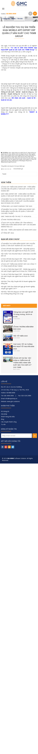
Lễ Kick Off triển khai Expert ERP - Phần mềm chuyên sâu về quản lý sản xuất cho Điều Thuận (18, 550)
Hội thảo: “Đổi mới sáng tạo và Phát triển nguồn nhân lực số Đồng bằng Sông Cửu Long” (18, 583)
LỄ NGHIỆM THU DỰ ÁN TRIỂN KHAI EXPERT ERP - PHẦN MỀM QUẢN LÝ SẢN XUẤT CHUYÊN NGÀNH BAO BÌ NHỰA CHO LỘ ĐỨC (18, 491)
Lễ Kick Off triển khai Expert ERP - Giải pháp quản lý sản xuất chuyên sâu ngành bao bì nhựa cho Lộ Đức (18, 540)
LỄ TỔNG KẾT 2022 (7, 523)
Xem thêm (6, 473)
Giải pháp (4, 704)
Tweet (4, 464)
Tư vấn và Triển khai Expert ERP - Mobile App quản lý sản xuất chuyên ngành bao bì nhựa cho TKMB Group (18, 561)
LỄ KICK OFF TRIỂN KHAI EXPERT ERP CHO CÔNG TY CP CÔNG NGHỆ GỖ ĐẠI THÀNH (18, 556)
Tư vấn (3, 715)
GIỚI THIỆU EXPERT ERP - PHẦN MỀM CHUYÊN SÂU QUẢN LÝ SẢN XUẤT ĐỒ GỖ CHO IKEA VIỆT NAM (18, 485)
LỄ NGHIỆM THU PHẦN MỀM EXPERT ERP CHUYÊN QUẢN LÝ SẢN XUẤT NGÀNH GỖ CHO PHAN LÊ (18, 535)
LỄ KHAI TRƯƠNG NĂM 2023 (10, 510)
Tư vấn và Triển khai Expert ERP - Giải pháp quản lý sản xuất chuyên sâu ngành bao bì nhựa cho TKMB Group (17, 567)
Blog (2, 710)
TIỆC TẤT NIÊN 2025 (20, 626)
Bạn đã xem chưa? (10, 529)
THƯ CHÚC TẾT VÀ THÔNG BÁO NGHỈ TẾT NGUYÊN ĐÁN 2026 (23, 637)
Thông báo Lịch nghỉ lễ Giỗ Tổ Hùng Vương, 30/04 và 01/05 (23, 605)
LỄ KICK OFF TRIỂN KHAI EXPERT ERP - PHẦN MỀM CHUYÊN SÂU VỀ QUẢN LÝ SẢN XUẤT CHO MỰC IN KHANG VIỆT (18, 479)
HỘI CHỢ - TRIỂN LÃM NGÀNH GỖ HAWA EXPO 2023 (18, 520)
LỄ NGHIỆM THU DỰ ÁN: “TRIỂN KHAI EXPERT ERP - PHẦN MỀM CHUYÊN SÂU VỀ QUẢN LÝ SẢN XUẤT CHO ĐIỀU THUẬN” (18, 502)
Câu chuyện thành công (8, 712)
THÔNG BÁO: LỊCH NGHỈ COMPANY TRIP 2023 (16, 497)
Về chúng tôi (5, 702)
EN (35, 13)
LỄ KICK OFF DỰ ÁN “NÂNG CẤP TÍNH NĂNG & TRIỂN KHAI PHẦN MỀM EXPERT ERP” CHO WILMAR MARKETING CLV (18, 515)
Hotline (8, 14)
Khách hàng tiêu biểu (8, 707)
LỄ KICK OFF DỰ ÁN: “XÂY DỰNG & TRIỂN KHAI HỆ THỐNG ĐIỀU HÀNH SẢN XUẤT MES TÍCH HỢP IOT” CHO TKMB (22, 653)
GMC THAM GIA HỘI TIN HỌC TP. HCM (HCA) (16, 507)
